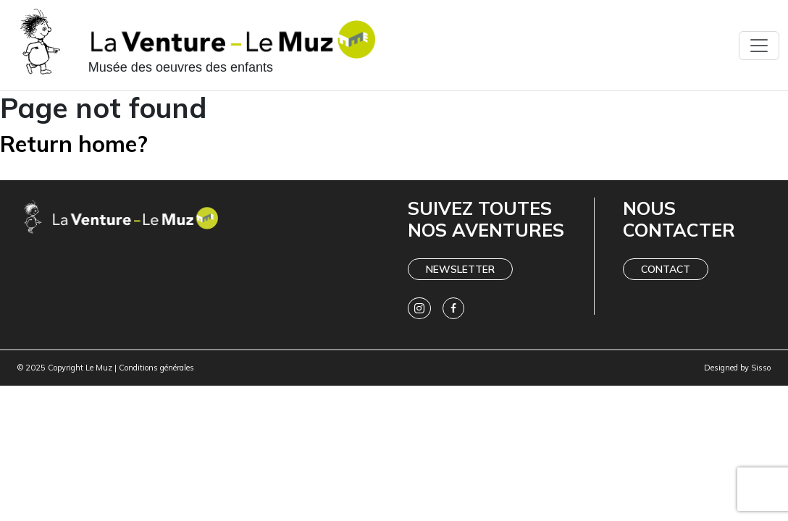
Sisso (761, 368)
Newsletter (460, 269)
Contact (665, 269)
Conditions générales (156, 368)
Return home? (74, 144)
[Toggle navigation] (759, 45)
